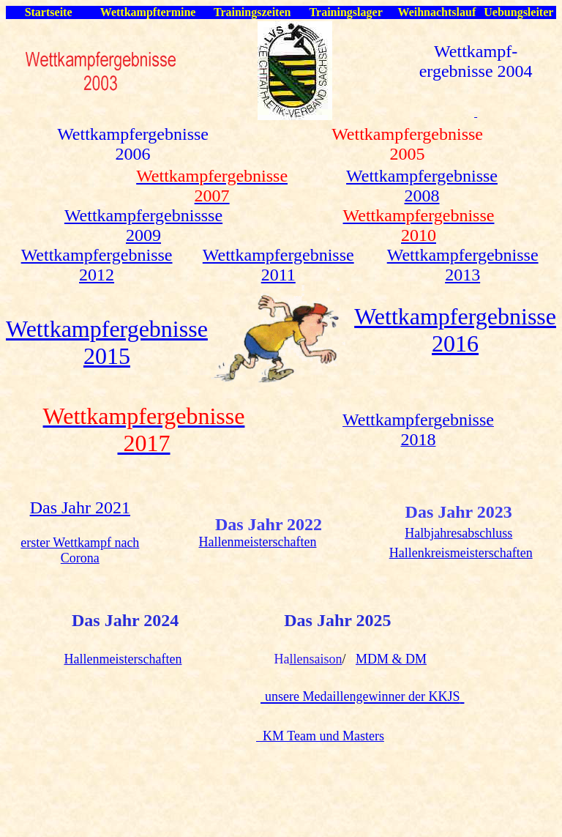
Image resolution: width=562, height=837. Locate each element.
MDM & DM (391, 659)
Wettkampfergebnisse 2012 (97, 264)
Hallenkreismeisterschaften (461, 553)
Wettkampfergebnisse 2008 (422, 185)
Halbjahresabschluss (458, 533)
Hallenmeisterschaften (258, 542)
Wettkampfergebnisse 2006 (133, 143)
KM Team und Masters (320, 736)
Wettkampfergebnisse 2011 (278, 264)
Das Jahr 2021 (80, 507)
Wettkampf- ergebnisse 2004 (476, 61)
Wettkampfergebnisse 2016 (455, 330)
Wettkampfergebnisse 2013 (463, 264)
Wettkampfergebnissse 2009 (143, 225)
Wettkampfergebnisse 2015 (107, 342)
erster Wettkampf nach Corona (79, 550)
